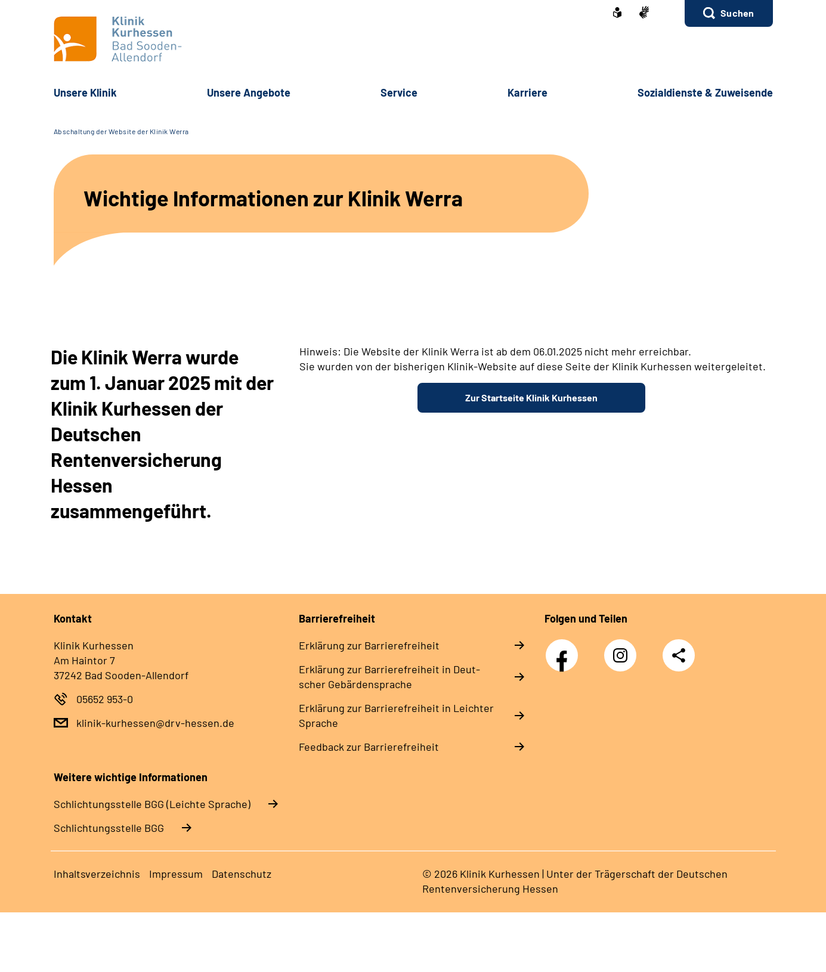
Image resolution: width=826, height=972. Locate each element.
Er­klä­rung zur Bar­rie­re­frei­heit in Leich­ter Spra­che (396, 715)
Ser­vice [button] (398, 92)
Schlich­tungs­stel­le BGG (109, 827)
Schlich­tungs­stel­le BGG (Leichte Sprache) (152, 803)
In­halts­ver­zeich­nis (97, 873)
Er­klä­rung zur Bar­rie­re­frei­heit (369, 645)
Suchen (737, 12)
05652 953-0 (104, 698)
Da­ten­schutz (241, 873)
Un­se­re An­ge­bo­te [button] (248, 92)
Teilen (679, 655)
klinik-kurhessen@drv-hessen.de (155, 722)
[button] (728, 13)
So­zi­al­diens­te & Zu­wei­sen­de (705, 92)
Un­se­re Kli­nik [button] (85, 92)
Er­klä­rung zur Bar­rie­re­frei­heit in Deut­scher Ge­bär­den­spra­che (389, 677)
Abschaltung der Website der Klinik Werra (121, 131)
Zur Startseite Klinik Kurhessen (531, 397)
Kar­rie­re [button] (527, 92)
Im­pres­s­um (176, 873)
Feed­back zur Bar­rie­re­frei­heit (369, 746)
